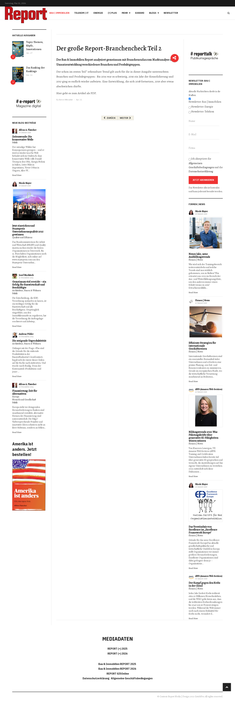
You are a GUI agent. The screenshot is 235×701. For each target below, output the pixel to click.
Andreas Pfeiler (26, 334)
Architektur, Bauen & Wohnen (26, 290)
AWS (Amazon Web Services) (208, 389)
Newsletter (171, 12)
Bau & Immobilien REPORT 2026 (117, 668)
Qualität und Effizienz (22, 237)
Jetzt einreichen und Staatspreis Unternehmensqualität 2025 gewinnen (27, 230)
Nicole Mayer (25, 183)
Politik (15, 142)
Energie (98, 12)
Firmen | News (196, 259)
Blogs (152, 12)
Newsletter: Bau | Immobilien (205, 102)
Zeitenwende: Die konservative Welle (22, 138)
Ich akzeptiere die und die (206, 165)
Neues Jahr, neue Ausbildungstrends (199, 255)
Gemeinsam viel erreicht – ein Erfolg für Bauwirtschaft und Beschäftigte (29, 284)
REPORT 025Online (117, 673)
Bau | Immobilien (59, 12)
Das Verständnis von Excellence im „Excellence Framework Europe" (203, 529)
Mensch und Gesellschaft (24, 399)
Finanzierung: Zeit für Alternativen (24, 392)
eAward (139, 12)
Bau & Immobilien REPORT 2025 (117, 664)
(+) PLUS (112, 12)
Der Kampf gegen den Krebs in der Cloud (204, 584)
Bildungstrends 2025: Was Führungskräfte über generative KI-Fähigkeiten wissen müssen (203, 436)
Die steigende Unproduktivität (29, 341)
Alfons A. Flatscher (27, 129)
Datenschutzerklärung (201, 171)
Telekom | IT (81, 12)
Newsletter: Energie (202, 106)
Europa (15, 396)
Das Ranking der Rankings (35, 69)
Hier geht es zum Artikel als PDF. (76, 93)
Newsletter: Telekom (202, 111)
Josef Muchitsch (26, 275)
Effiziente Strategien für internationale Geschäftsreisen (202, 346)
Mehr (125, 12)
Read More (16, 175)
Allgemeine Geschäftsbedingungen (132, 678)
